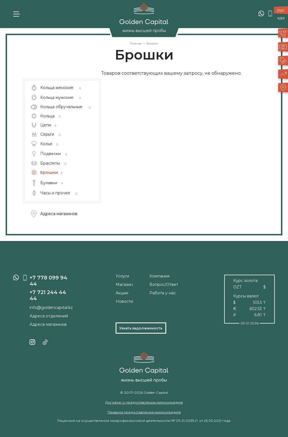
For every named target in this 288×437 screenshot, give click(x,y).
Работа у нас (162, 293)
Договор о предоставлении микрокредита (144, 402)
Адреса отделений (49, 315)
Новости (124, 301)
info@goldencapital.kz (51, 307)
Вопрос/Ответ (163, 284)
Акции (122, 293)
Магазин (124, 284)
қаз (281, 18)
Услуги (122, 276)
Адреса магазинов (54, 213)
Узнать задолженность (140, 328)
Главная (136, 43)
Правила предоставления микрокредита (144, 412)
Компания (159, 276)
